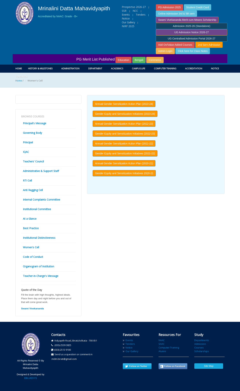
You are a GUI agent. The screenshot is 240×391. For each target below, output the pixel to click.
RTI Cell (27, 180)
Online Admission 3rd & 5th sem (176, 13)
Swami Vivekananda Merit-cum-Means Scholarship (187, 19)
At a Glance (30, 218)
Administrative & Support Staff (41, 171)
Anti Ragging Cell (33, 190)
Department (95, 68)
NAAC (162, 340)
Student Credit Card (197, 7)
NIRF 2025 (128, 26)
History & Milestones (40, 68)
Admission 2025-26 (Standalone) (191, 26)
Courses (199, 347)
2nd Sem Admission (209, 44)
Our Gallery (128, 22)
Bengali (139, 60)
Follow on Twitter (138, 366)
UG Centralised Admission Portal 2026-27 (191, 38)
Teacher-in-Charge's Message (40, 276)
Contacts (21, 76)
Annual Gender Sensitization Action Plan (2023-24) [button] (124, 103)
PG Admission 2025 (169, 7)
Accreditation (193, 68)
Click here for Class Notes (193, 51)
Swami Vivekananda (32, 308)
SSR (124, 10)
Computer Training (165, 68)
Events (126, 14)
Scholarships (201, 351)
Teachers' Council (33, 161)
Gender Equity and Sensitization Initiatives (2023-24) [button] (125, 113)
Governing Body (32, 132)
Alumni (162, 351)
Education (123, 60)
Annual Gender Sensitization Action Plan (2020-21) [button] (124, 163)
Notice (126, 18)
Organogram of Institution (38, 266)
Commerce (155, 60)
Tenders (141, 14)
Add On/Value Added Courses (175, 44)
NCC (135, 10)
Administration (70, 68)
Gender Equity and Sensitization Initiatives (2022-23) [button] (125, 133)
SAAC (161, 343)
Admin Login (165, 51)
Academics (117, 68)
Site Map (208, 366)
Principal (28, 142)
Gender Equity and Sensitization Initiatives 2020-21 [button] (124, 173)
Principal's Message (34, 123)
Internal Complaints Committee (41, 199)
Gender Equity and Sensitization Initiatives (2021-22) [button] (125, 153)
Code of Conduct (33, 257)
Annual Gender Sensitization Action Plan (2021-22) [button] (124, 143)
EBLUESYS (30, 378)
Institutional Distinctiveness (39, 237)
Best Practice (31, 228)
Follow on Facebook (174, 366)
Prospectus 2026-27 (134, 7)
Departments (201, 340)
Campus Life (138, 68)
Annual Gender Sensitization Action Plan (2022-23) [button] (124, 123)
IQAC (26, 152)
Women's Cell (31, 247)
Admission (200, 343)
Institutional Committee (37, 209)
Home (18, 68)
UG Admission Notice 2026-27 (191, 32)
